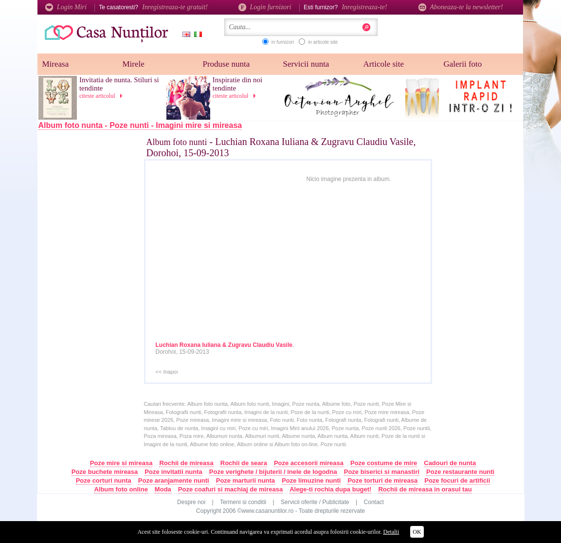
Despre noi (191, 502)
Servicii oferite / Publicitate (315, 502)
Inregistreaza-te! (364, 7)
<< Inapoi (167, 372)
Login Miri (66, 7)
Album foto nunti (176, 142)
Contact (374, 502)
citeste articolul (102, 95)
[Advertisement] (101, 295)
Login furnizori (264, 7)
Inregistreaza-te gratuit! (175, 7)
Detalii (391, 531)
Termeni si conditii (243, 502)
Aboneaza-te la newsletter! (460, 7)
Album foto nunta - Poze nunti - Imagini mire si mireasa (140, 125)
